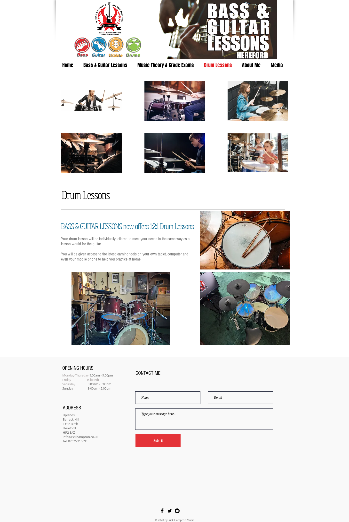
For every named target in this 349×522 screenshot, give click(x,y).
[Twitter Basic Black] (169, 510)
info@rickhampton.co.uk (80, 437)
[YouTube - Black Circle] (177, 510)
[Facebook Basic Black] (162, 510)
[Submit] (158, 440)
